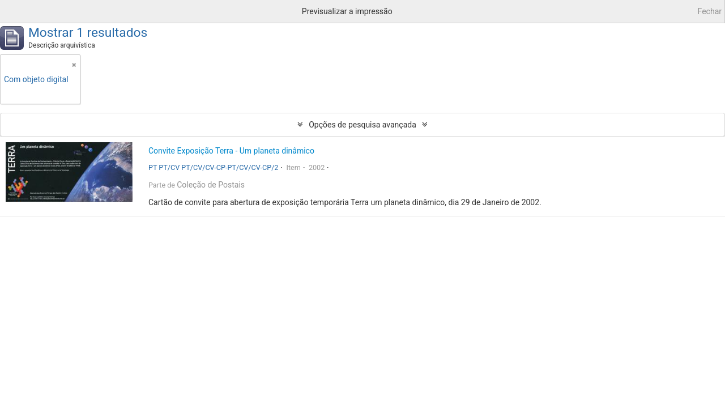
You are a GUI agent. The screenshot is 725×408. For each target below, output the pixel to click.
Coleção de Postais (211, 184)
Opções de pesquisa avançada (362, 124)
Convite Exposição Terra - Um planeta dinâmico (231, 150)
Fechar (710, 11)
